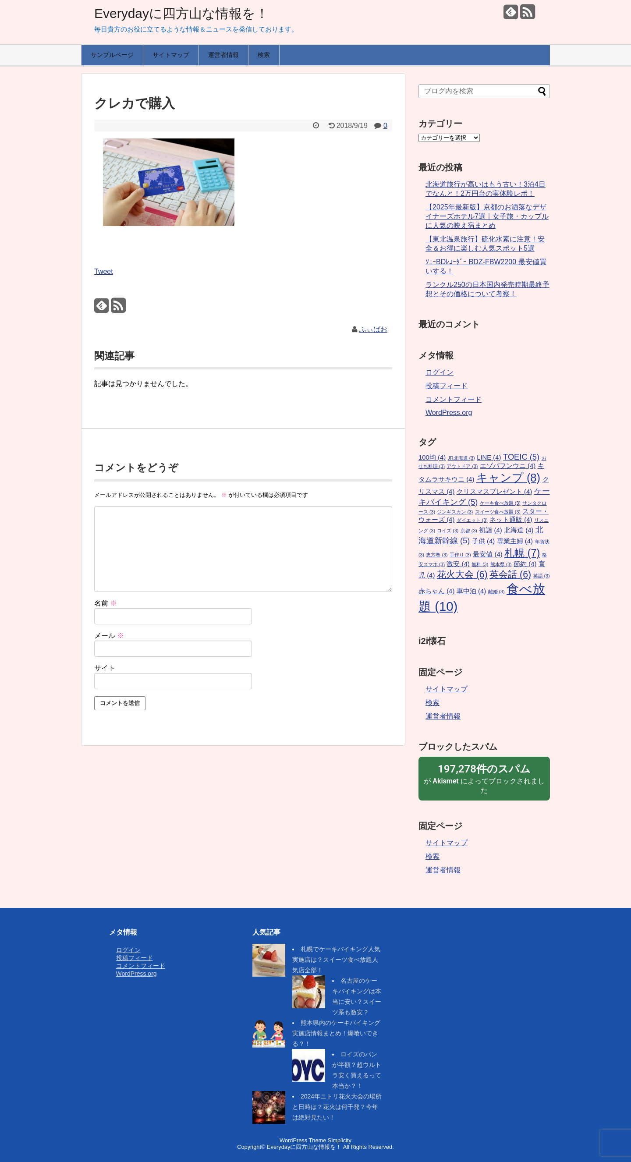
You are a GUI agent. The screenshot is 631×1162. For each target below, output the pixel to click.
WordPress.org (448, 412)
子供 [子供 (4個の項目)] (483, 541)
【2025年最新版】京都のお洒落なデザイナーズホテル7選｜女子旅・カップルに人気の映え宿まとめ (487, 216)
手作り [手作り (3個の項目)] (460, 554)
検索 (264, 54)
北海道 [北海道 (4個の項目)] (518, 530)
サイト (104, 668)
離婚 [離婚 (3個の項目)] (496, 591)
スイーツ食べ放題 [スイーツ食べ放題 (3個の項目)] (498, 511)
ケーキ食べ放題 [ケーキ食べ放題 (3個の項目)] (500, 503)
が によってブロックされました (484, 778)
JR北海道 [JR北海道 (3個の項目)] (461, 458)
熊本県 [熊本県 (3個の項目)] (501, 564)
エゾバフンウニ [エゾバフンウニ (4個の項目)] (507, 465)
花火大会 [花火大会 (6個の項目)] (462, 574)
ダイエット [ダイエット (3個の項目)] (472, 520)
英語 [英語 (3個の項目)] (541, 575)
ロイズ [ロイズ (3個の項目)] (447, 530)
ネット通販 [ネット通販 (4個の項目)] (510, 519)
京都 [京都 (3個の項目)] (469, 530)
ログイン (439, 372)
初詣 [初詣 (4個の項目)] (490, 530)
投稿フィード (446, 386)
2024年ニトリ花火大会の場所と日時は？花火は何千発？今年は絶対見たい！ (337, 1107)
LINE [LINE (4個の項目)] (489, 457)
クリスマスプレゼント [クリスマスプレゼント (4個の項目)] (494, 491)
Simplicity (339, 1140)
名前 (105, 603)
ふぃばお (373, 329)
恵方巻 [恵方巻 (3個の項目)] (436, 554)
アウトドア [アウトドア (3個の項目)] (462, 466)
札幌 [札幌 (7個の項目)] (522, 553)
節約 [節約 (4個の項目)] (525, 563)
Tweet (103, 271)
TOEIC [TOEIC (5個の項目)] (521, 456)
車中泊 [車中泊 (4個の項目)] (471, 591)
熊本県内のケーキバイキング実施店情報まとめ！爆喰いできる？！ (336, 1033)
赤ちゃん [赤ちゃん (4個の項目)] (436, 591)
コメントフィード (453, 399)
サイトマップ (170, 54)
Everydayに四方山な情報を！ (181, 13)
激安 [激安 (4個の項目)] (458, 563)
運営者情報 (223, 54)
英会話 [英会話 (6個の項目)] (510, 574)
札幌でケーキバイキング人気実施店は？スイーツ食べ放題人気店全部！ (336, 960)
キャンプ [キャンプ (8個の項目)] (508, 477)
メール (109, 635)
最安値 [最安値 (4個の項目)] (487, 554)
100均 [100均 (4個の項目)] (432, 457)
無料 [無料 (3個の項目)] (479, 564)
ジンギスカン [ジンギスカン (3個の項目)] (455, 511)
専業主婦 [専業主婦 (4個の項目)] (515, 541)
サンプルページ (112, 54)
